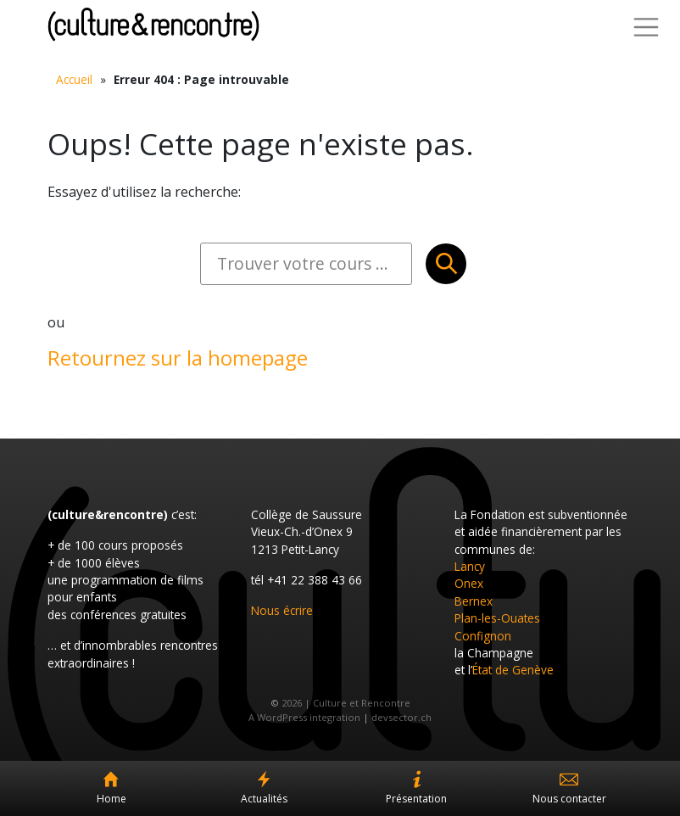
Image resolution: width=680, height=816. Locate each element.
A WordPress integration (304, 717)
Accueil (74, 79)
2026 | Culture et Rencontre (345, 702)
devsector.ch (401, 717)
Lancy (469, 566)
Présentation (416, 798)
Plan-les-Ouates (497, 618)
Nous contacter (569, 798)
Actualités (264, 798)
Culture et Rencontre (153, 24)
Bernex (473, 601)
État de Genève (513, 670)
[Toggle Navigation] (646, 27)
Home (111, 798)
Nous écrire (282, 610)
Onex (468, 583)
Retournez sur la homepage (177, 358)
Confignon (482, 636)
